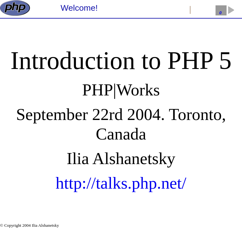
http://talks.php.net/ (121, 183)
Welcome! (79, 8)
